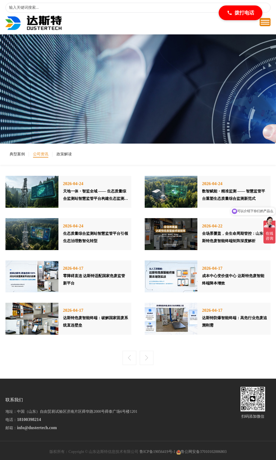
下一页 (146, 358)
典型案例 (17, 154)
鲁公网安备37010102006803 (204, 452)
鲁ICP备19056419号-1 (157, 452)
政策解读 (64, 154)
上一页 (129, 358)
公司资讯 (40, 154)
